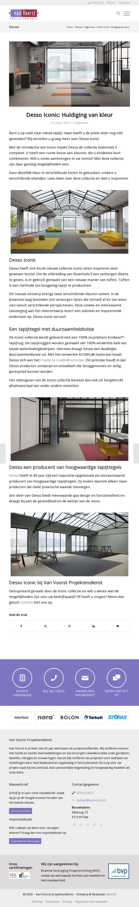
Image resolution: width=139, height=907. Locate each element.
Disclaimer (53, 902)
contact (26, 602)
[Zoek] (116, 13)
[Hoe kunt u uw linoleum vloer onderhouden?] (3, 454)
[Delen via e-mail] (118, 626)
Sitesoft (111, 894)
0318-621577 (97, 2)
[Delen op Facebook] (21, 626)
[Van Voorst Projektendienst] (24, 13)
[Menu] (125, 13)
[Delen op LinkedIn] (94, 626)
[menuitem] (111, 3)
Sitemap (37, 902)
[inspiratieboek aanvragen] (25, 841)
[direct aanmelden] (20, 811)
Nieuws (111, 2)
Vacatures (124, 2)
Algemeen (82, 122)
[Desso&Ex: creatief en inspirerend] (136, 454)
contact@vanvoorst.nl (91, 800)
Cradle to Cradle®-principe (62, 360)
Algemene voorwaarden (91, 902)
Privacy (67, 902)
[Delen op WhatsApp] (69, 626)
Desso (14, 475)
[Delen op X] (45, 626)
